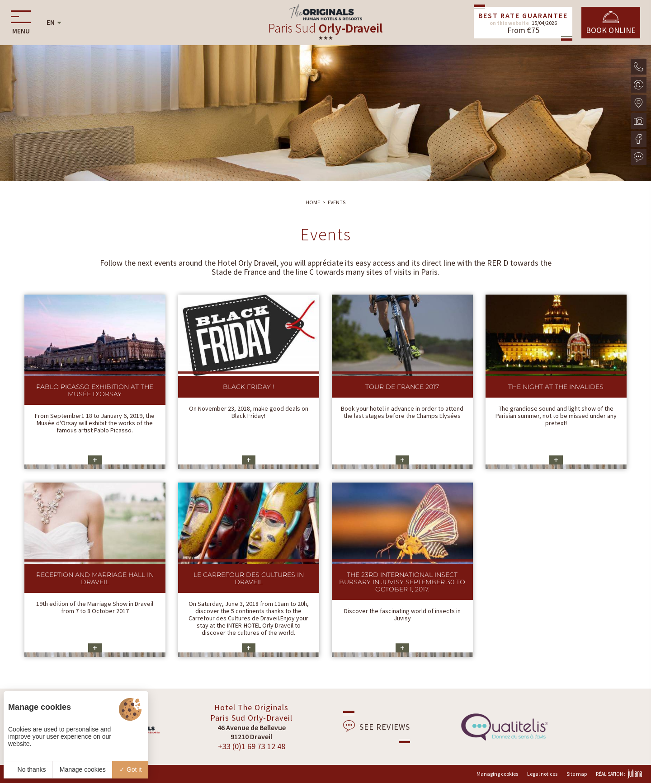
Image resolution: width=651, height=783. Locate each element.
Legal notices (542, 773)
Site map (576, 773)
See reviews (376, 726)
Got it (130, 769)
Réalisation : (619, 773)
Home (313, 202)
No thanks (28, 769)
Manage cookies (83, 769)
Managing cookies (497, 773)
